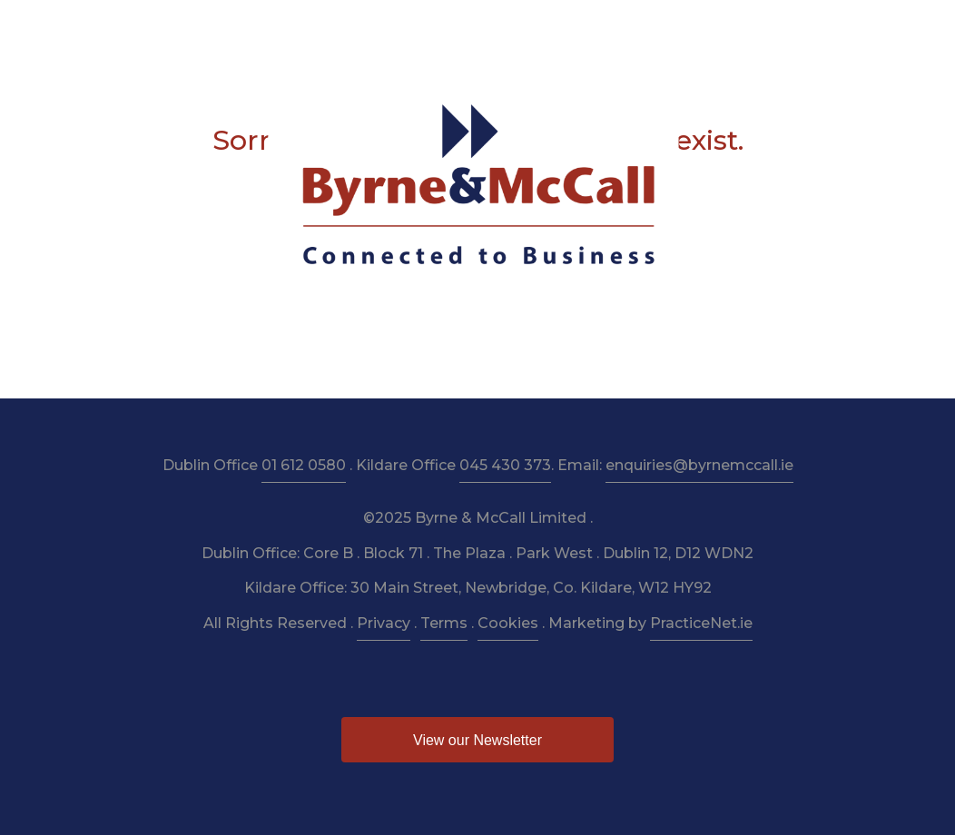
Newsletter (555, 28)
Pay (771, 28)
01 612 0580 (303, 465)
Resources (455, 28)
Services (277, 28)
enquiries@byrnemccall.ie (699, 465)
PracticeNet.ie (701, 623)
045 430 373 (505, 465)
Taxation (362, 28)
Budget (643, 28)
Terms (444, 623)
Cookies (508, 623)
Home (110, 28)
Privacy (383, 623)
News (714, 28)
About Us (188, 28)
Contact (839, 28)
